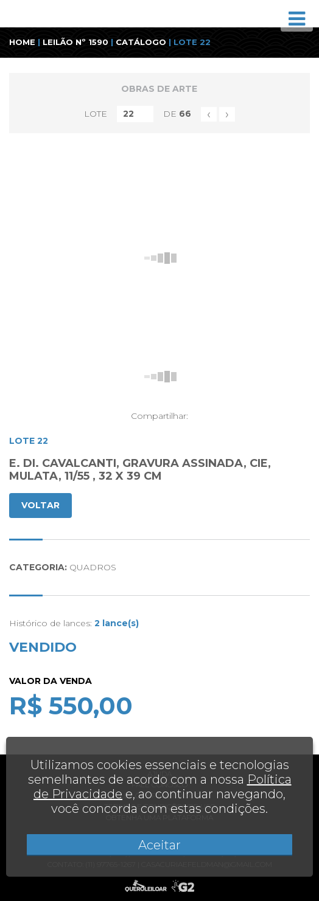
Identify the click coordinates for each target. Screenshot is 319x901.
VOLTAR (40, 505)
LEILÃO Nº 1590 (75, 42)
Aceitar (159, 845)
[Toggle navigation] (297, 19)
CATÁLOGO (141, 42)
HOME (22, 42)
